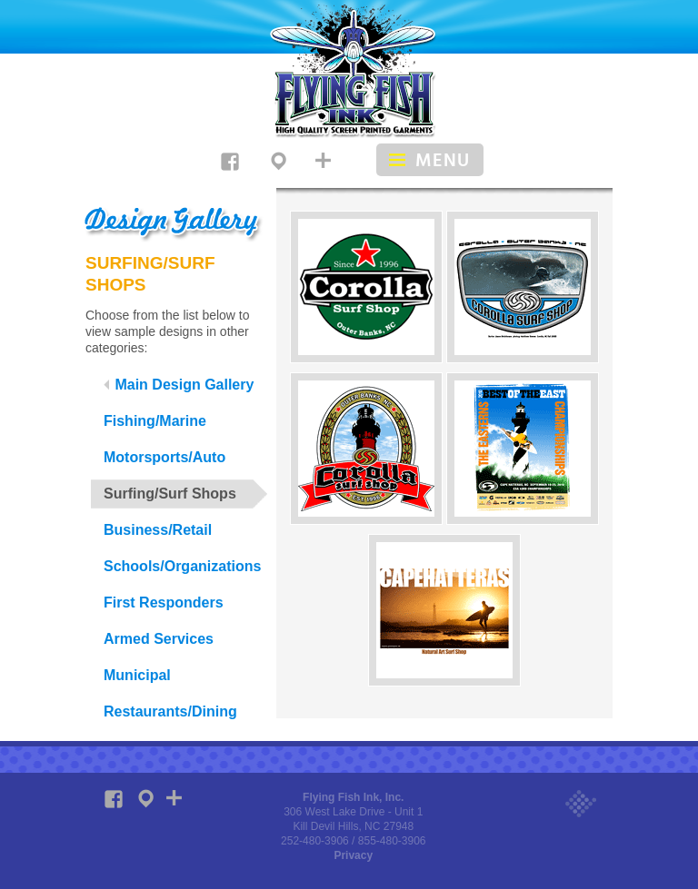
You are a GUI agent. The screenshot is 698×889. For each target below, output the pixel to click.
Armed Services (159, 639)
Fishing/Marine (155, 421)
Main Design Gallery (179, 384)
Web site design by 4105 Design (581, 804)
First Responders (164, 602)
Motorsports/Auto (164, 457)
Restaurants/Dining (170, 711)
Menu (442, 161)
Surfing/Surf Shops (170, 493)
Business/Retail (158, 530)
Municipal (137, 675)
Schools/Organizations (182, 566)
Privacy (353, 855)
